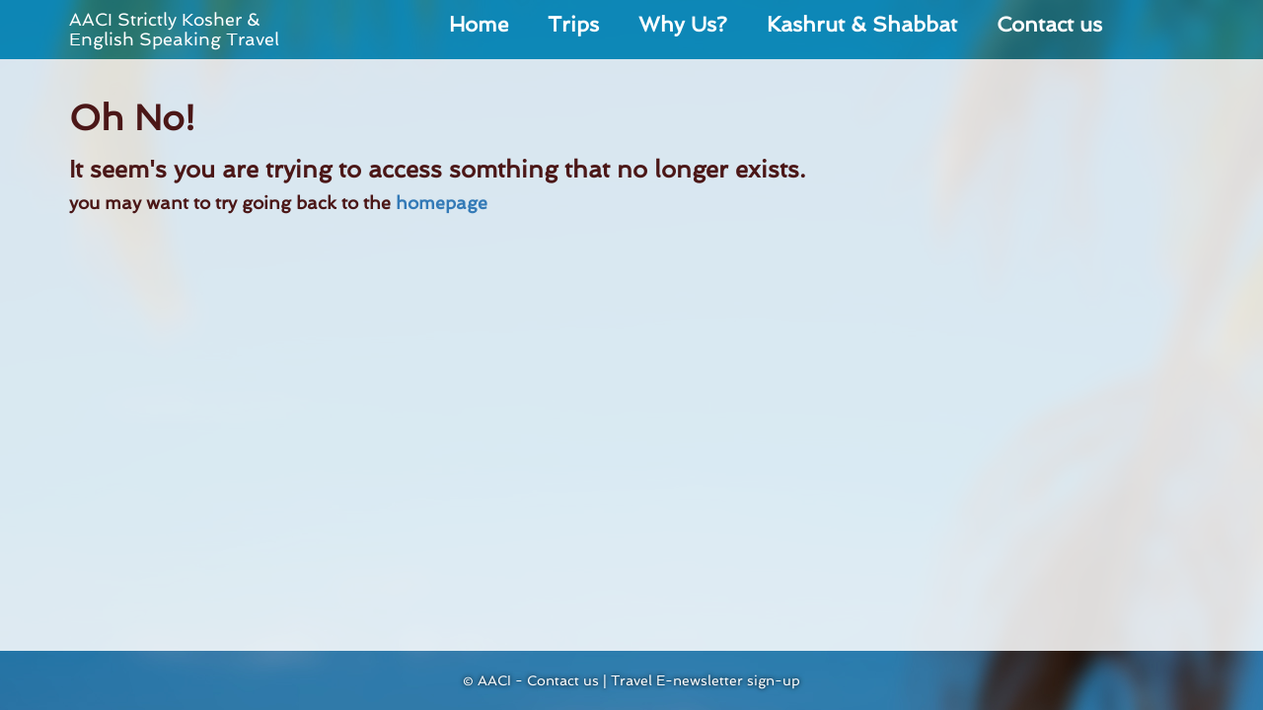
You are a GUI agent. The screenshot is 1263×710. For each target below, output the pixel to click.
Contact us (1049, 24)
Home (478, 24)
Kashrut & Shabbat (862, 24)
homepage (441, 202)
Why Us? (682, 24)
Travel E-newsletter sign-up (705, 680)
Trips (573, 24)
